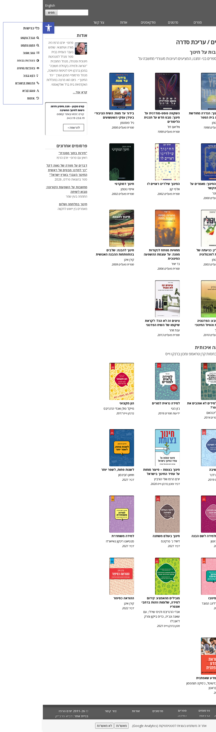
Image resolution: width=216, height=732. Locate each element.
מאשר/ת (78, 726)
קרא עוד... (37, 92)
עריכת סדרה (204, 63)
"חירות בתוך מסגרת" (30, 153)
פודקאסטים (105, 22)
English (7, 5)
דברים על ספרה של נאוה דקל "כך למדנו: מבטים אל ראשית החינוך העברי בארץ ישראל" (24, 170)
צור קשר (56, 22)
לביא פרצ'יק (21, 716)
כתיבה (208, 45)
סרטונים (130, 22)
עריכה (208, 54)
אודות (80, 22)
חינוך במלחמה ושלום (30, 204)
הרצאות (161, 715)
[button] (5, 28)
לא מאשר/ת (61, 726)
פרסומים (179, 22)
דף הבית (208, 711)
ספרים (155, 22)
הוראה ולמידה (180, 715)
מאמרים (204, 22)
